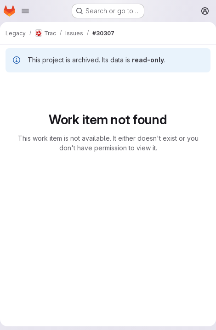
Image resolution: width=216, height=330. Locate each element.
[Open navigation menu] (25, 11)
